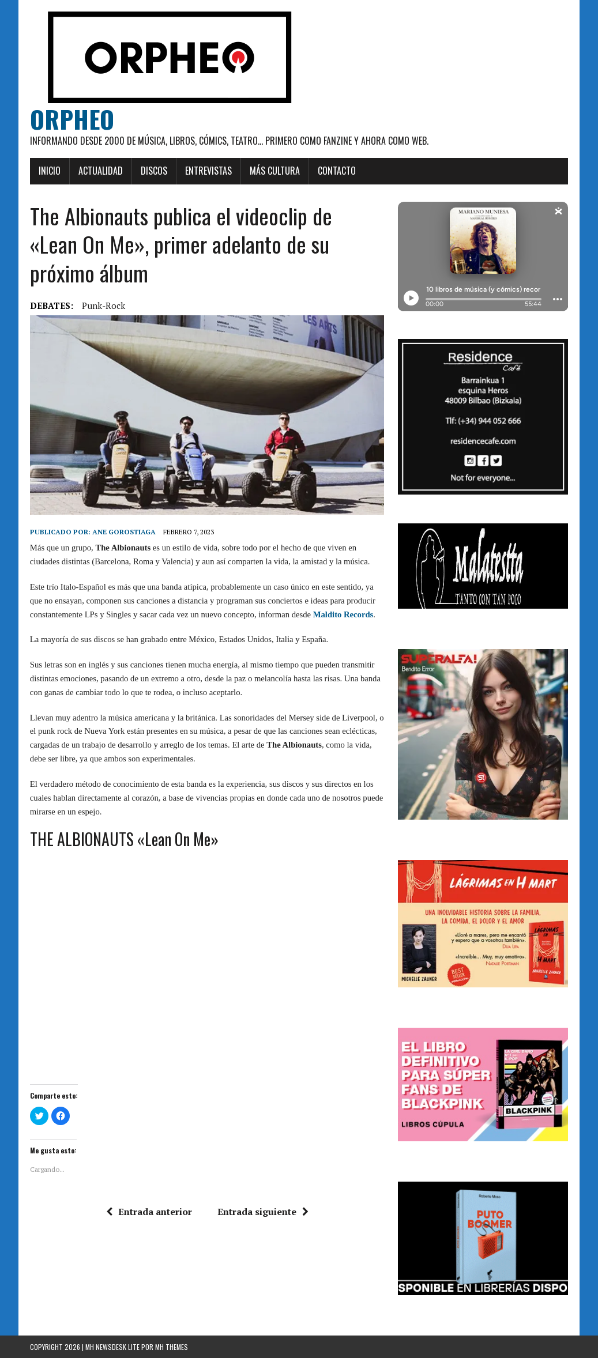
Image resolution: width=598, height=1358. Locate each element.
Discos (154, 171)
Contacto (337, 171)
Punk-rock (103, 305)
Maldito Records (343, 614)
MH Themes (171, 1347)
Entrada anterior (149, 1211)
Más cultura (275, 171)
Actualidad (100, 171)
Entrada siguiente (263, 1211)
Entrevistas (208, 171)
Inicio (50, 171)
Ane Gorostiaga (124, 531)
